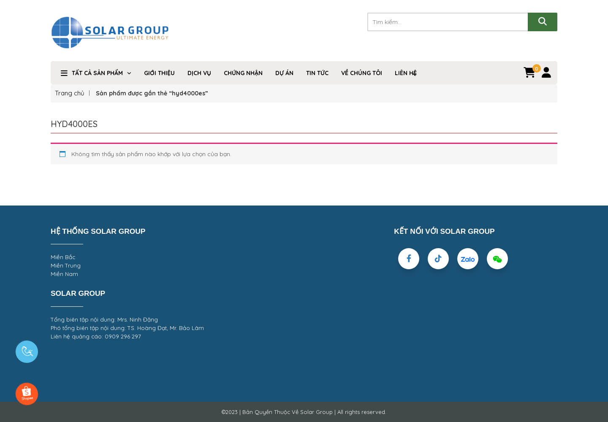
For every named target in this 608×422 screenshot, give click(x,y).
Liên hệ (406, 73)
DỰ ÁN (284, 73)
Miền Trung (66, 265)
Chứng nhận (243, 73)
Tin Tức (317, 73)
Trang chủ (69, 93)
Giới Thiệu (159, 73)
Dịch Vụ (199, 73)
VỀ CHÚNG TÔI (361, 73)
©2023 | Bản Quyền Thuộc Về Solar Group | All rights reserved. (304, 411)
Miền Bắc (63, 257)
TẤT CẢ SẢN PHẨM (97, 73)
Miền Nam (64, 274)
